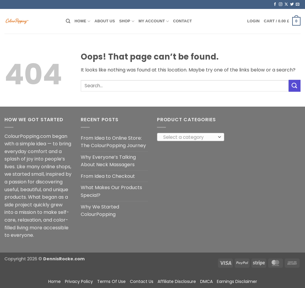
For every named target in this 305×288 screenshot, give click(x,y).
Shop (126, 21)
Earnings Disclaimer (237, 281)
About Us (104, 21)
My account (154, 21)
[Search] (68, 21)
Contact (182, 21)
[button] (253, 21)
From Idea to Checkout (108, 176)
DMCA (206, 281)
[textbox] (189, 137)
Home (82, 21)
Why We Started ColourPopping (100, 210)
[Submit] (295, 85)
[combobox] (190, 137)
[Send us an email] (297, 4)
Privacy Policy (79, 281)
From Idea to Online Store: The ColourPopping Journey (113, 142)
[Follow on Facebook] (275, 4)
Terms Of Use (111, 281)
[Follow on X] (286, 4)
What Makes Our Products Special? (111, 191)
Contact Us (141, 281)
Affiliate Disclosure (177, 281)
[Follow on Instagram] (280, 4)
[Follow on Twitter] (292, 4)
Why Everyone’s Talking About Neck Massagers (108, 161)
